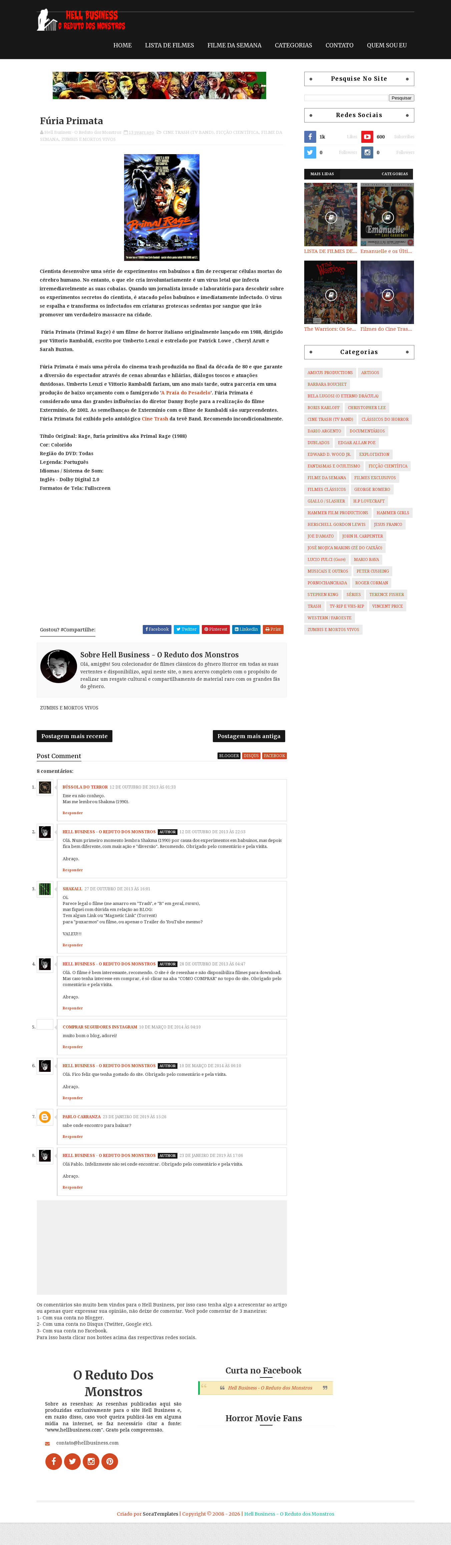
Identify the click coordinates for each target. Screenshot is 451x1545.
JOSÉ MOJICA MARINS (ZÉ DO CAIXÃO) (341, 547)
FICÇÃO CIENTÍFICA (241, 132)
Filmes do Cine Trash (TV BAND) (384, 329)
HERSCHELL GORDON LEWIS (333, 524)
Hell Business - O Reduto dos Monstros (112, 843)
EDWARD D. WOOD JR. (325, 454)
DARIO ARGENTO (321, 430)
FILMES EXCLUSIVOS (371, 477)
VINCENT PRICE (384, 606)
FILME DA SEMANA (231, 44)
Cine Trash (159, 419)
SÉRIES (350, 594)
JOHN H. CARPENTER (359, 536)
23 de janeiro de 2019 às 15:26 (138, 1134)
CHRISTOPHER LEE (363, 407)
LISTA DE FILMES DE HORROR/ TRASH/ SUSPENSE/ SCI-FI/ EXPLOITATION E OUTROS (327, 251)
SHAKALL (76, 906)
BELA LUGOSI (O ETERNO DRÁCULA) (339, 395)
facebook (276, 767)
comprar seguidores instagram (103, 1044)
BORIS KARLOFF (320, 407)
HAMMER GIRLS (389, 512)
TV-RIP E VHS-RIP (343, 606)
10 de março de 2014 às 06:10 (214, 1083)
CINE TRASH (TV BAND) (192, 132)
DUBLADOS (315, 442)
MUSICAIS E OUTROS (324, 571)
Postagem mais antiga (250, 746)
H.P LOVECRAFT (365, 501)
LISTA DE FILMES (165, 44)
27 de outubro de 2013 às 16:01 (121, 906)
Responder (76, 825)
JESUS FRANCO (384, 524)
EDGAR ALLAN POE (353, 442)
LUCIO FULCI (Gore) (323, 559)
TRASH (311, 606)
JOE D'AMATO (317, 536)
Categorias (391, 174)
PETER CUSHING (369, 571)
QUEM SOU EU (383, 44)
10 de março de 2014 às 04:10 (173, 1044)
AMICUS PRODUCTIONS (326, 372)
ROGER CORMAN (368, 582)
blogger (231, 767)
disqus (253, 767)
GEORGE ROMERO (369, 489)
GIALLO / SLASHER (322, 501)
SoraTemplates (160, 1536)
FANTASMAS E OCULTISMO (330, 466)
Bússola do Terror (88, 799)
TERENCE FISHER (383, 594)
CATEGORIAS (290, 44)
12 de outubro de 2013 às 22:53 (216, 843)
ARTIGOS (367, 372)
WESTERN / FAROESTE (326, 617)
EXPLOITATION (371, 454)
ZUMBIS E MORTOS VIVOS (99, 139)
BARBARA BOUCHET (323, 384)
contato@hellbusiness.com (91, 1474)
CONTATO (336, 44)
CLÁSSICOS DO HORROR (381, 419)
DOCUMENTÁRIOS (363, 430)
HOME (119, 44)
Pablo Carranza (85, 1134)
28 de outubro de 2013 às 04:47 (216, 981)
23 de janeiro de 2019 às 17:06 (215, 1173)
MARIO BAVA (362, 559)
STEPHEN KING (319, 594)
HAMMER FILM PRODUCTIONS (334, 512)
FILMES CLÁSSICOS (323, 489)
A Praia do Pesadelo (189, 393)
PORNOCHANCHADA (323, 582)
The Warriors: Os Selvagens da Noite (327, 329)
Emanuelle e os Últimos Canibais (384, 251)
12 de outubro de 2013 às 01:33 (146, 799)
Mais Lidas (319, 174)
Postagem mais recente (78, 746)
